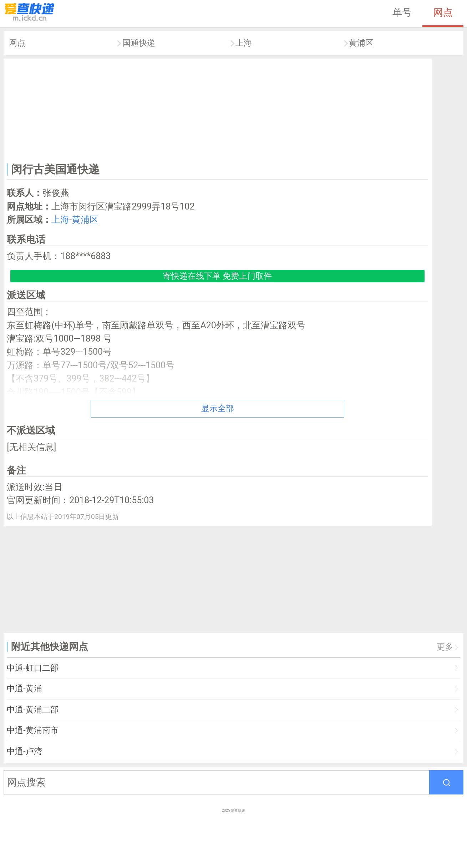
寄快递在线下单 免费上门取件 (217, 276)
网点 (443, 12)
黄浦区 (361, 43)
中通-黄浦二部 (32, 710)
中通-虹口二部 (32, 668)
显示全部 (217, 408)
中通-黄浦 (24, 688)
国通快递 (138, 43)
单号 (402, 12)
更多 (445, 647)
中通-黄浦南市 (32, 730)
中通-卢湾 (24, 751)
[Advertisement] (218, 109)
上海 (243, 43)
